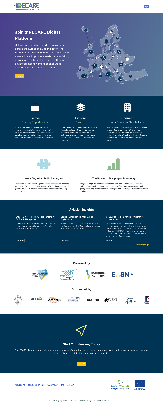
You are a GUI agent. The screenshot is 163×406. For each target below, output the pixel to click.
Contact (70, 385)
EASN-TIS (110, 401)
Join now (20, 76)
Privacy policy (52, 385)
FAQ (62, 385)
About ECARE (20, 385)
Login (146, 6)
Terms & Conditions (36, 385)
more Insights (141, 245)
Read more (20, 240)
